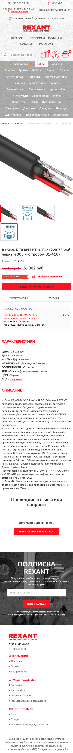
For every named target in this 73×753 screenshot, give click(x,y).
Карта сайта (18, 690)
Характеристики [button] (19, 298)
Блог (13, 714)
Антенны (34, 76)
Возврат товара (20, 672)
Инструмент (20, 95)
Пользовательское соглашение (28, 701)
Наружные (16, 379)
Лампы (50, 70)
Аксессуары (60, 114)
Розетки (9, 70)
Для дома (45, 108)
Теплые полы (37, 83)
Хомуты (55, 83)
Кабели (41, 64)
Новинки (26, 44)
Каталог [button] (17, 38)
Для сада (62, 108)
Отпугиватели (15, 76)
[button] (18, 11)
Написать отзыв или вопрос (36, 532)
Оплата (15, 666)
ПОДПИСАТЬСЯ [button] (36, 604)
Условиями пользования (44, 615)
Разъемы (19, 83)
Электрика (12, 108)
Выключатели (16, 89)
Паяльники (57, 64)
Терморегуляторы (55, 76)
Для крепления (51, 102)
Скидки (15, 719)
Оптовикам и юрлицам (45, 38)
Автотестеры (40, 95)
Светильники (37, 89)
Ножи (57, 95)
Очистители (19, 102)
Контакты (46, 44)
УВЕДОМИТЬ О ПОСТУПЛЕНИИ (36, 287)
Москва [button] (26, 309)
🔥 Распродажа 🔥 (21, 64)
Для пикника (13, 114)
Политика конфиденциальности (29, 724)
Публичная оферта (21, 695)
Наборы (37, 70)
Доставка (16, 661)
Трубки (23, 70)
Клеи (34, 102)
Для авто (29, 108)
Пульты (64, 70)
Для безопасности (37, 114)
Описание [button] (53, 298)
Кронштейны (58, 89)
